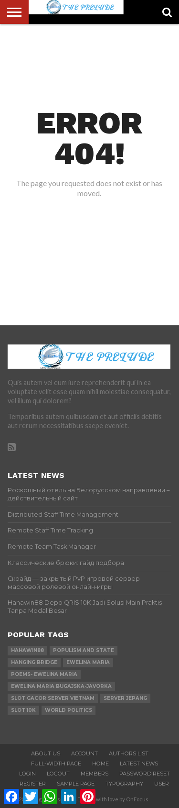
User (161, 783)
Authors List (128, 753)
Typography (124, 783)
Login (27, 773)
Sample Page (76, 783)
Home (100, 763)
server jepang (125, 698)
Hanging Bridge (34, 662)
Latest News (139, 763)
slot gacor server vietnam (53, 698)
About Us (45, 753)
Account (84, 753)
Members (94, 773)
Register (33, 783)
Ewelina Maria (88, 662)
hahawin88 (27, 650)
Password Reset (144, 773)
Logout (58, 773)
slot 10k (23, 710)
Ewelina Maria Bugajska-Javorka (61, 686)
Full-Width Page (56, 763)
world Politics (68, 710)
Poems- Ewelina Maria (44, 674)
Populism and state (83, 650)
